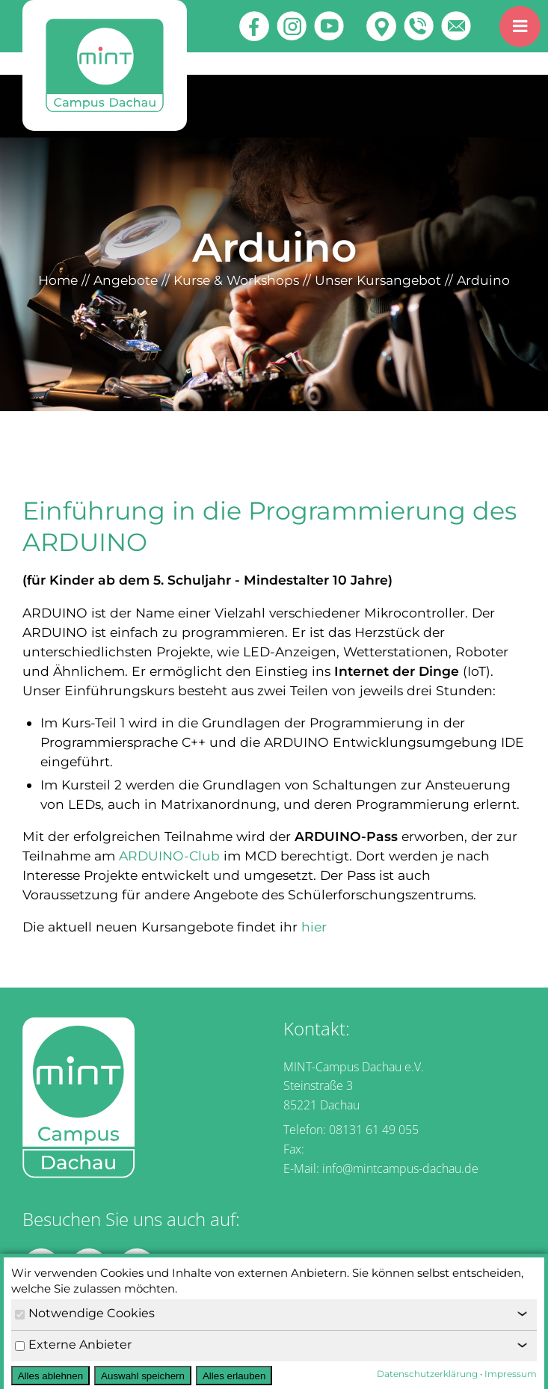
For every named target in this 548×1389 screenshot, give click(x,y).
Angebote (125, 280)
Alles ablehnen (50, 1376)
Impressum (510, 1373)
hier (314, 926)
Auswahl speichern (143, 1376)
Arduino (483, 280)
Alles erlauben (234, 1376)
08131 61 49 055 (374, 1129)
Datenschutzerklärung (427, 1373)
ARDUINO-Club (169, 855)
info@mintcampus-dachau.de (400, 1168)
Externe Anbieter (73, 1344)
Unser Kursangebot (378, 280)
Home (58, 280)
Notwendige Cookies (85, 1313)
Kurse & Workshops (236, 280)
